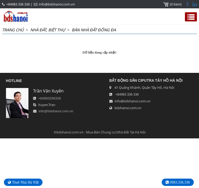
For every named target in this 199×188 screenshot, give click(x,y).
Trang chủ (13, 29)
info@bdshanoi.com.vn (57, 4)
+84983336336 (49, 98)
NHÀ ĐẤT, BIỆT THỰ (47, 29)
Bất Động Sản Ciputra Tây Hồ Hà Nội (146, 80)
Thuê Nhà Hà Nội (25, 182)
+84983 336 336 (18, 4)
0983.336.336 (179, 182)
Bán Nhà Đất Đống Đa (94, 29)
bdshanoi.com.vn (127, 107)
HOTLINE (14, 81)
